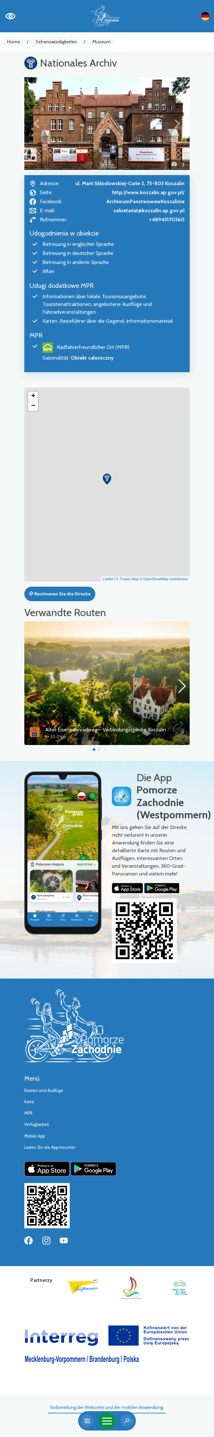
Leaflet (107, 579)
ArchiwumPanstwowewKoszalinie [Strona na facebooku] (145, 201)
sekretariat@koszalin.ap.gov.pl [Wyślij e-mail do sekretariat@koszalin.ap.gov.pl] (148, 210)
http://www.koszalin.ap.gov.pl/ (148, 192)
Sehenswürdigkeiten (56, 42)
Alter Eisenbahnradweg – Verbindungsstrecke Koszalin (105, 730)
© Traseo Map (127, 579)
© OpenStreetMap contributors (164, 579)
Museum (101, 42)
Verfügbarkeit (36, 1124)
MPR (28, 1113)
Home (13, 42)
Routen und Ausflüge (43, 1090)
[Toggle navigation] (107, 1421)
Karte (29, 1101)
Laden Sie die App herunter (50, 1147)
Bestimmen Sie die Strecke (59, 594)
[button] (36, 123)
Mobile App (34, 1136)
